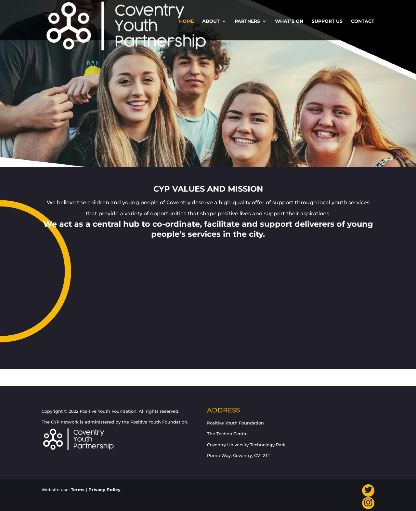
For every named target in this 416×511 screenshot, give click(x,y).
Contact (362, 21)
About (211, 21)
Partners (247, 21)
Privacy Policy (104, 489)
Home (186, 21)
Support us (327, 21)
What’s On (289, 21)
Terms (77, 489)
